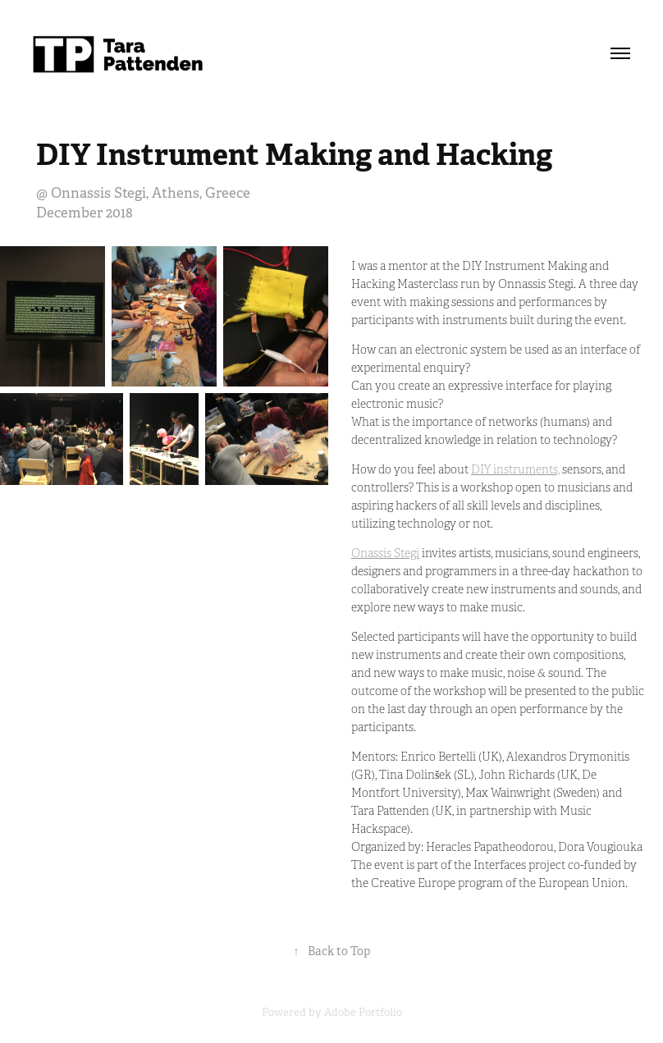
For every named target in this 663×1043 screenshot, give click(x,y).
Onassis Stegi (385, 553)
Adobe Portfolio (363, 1012)
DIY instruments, (515, 470)
